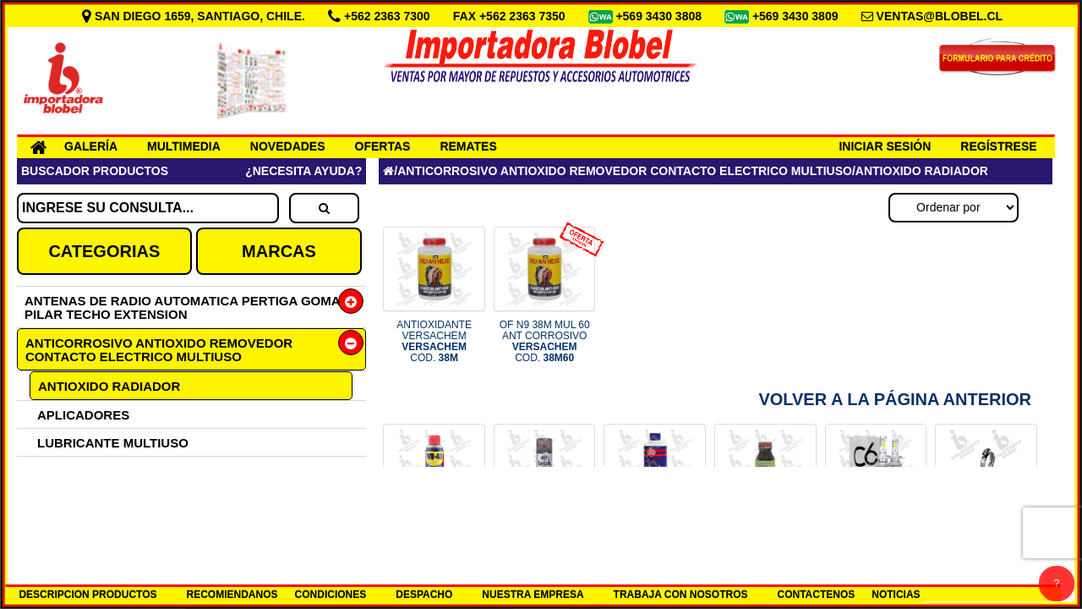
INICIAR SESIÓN (885, 146)
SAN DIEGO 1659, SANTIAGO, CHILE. (195, 16)
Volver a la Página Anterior (894, 399)
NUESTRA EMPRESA (532, 595)
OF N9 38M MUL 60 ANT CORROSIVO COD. (545, 342)
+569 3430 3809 (797, 16)
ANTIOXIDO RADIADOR (109, 386)
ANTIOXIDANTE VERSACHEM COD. (434, 342)
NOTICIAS (896, 595)
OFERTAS (383, 146)
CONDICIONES (331, 595)
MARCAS (279, 251)
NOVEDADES (287, 146)
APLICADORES (83, 415)
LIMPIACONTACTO (93, 471)
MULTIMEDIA (184, 146)
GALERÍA (90, 146)
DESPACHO (424, 595)
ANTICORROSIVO (91, 498)
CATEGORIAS (104, 251)
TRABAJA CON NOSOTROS (681, 595)
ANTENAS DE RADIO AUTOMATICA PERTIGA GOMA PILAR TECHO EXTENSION (182, 307)
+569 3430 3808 (660, 16)
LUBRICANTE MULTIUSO (113, 443)
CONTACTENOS (816, 595)
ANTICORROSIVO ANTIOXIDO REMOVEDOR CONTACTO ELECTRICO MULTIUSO (158, 350)
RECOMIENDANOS (232, 595)
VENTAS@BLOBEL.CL (940, 16)
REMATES (468, 146)
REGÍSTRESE (998, 146)
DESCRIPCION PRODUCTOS (87, 595)
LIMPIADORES (81, 526)
